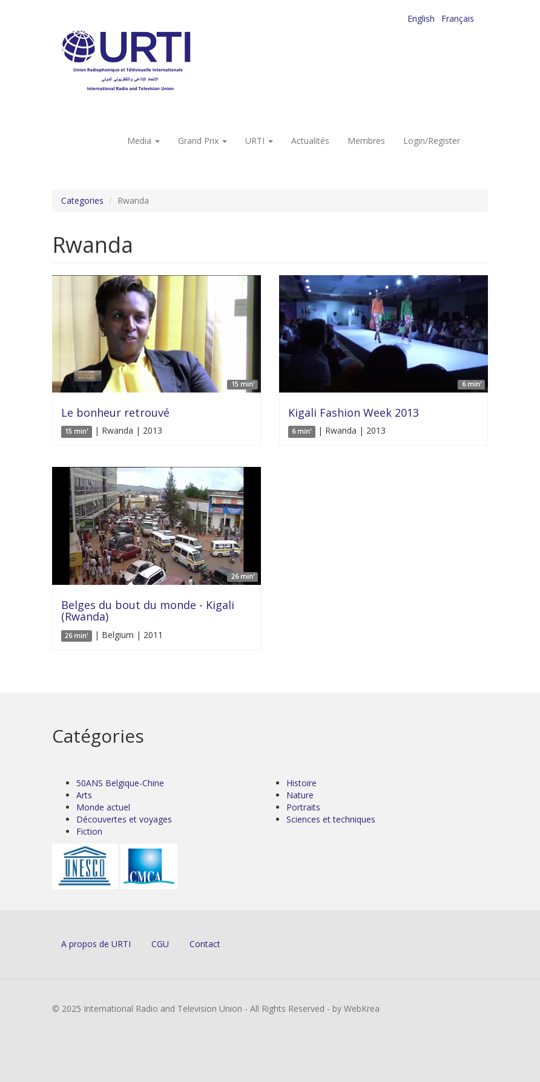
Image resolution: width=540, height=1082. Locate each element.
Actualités (310, 140)
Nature (300, 795)
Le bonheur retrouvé (115, 412)
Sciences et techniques (330, 819)
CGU (160, 944)
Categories (82, 200)
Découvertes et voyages (124, 819)
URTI (259, 140)
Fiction (89, 831)
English (421, 18)
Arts (84, 795)
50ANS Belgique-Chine (120, 783)
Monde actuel (103, 807)
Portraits (303, 807)
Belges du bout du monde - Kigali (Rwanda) (147, 611)
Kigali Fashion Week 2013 (353, 412)
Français (457, 18)
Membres (366, 140)
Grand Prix (202, 140)
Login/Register (431, 140)
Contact (204, 944)
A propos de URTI (96, 944)
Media (143, 140)
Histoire (301, 783)
